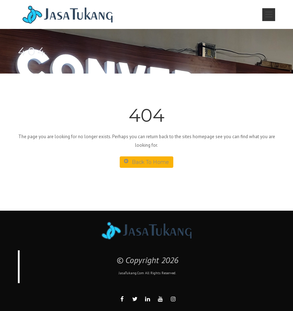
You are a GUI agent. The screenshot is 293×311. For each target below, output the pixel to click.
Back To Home (146, 162)
